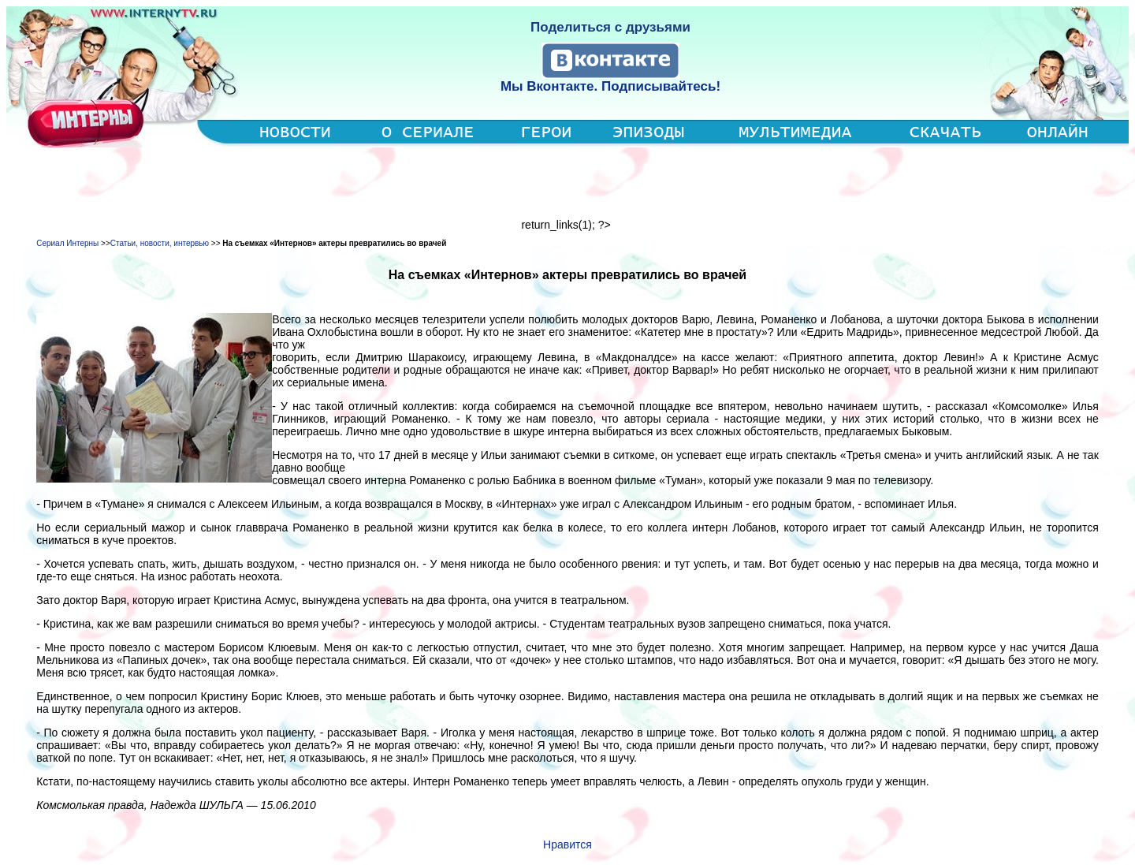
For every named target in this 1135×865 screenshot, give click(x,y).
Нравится (567, 844)
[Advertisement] (567, 182)
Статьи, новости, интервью (159, 243)
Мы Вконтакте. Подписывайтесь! (610, 86)
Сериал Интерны (67, 243)
